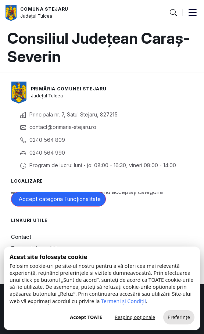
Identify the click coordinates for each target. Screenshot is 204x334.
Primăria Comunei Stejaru (69, 88)
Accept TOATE (86, 317)
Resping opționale (135, 317)
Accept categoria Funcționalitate (60, 198)
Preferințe (179, 317)
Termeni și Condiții (123, 301)
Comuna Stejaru (44, 9)
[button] (173, 13)
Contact (21, 236)
